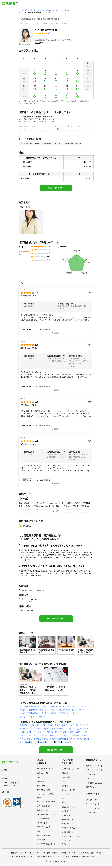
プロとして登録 (92, 800)
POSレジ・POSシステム (71, 836)
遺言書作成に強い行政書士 (33, 10)
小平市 (52, 735)
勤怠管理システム (68, 807)
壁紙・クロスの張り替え (46, 802)
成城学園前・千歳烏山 (81, 706)
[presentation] (24, 23)
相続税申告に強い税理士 (46, 844)
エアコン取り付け (43, 773)
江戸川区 (37, 732)
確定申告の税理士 (43, 835)
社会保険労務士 (67, 777)
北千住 (82, 710)
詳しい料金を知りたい (56, 188)
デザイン (65, 794)
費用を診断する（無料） (56, 619)
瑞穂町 (42, 742)
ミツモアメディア (92, 779)
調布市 (29, 735)
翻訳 (63, 798)
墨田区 (64, 725)
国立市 (52, 10)
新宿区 (43, 725)
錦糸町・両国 (25, 713)
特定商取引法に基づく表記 (72, 853)
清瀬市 (45, 739)
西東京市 (34, 742)
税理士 (39, 831)
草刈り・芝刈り (43, 810)
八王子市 (46, 732)
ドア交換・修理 (43, 819)
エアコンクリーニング (45, 769)
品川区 (78, 725)
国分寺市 (76, 735)
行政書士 (65, 773)
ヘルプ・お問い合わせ (94, 774)
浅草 (45, 717)
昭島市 (22, 735)
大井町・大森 (37, 710)
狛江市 (29, 739)
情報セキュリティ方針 (22, 857)
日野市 (59, 735)
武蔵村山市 (65, 739)
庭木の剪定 (41, 786)
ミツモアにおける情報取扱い (49, 853)
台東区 (57, 725)
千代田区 (23, 725)
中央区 (31, 725)
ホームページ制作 (68, 790)
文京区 (50, 725)
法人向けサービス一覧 (94, 770)
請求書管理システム (69, 832)
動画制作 (65, 786)
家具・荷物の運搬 (43, 806)
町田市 (36, 735)
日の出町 (50, 742)
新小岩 (57, 706)
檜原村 (58, 742)
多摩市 (74, 739)
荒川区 (71, 729)
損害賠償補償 (91, 787)
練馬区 (85, 729)
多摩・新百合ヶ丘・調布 (42, 706)
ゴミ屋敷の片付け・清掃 (46, 814)
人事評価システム (68, 824)
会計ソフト (66, 803)
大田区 (22, 729)
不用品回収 (41, 781)
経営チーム (6, 774)
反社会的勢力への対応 (93, 853)
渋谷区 (38, 729)
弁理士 (64, 781)
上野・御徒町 (25, 706)
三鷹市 (70, 732)
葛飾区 (29, 732)
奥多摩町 (66, 742)
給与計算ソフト (67, 811)
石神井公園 (66, 706)
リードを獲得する (92, 804)
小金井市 (44, 735)
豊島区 (59, 729)
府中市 (84, 732)
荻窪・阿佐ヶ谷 (51, 710)
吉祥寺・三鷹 (37, 713)
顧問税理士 (41, 840)
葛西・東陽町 (50, 713)
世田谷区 (30, 729)
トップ (21, 10)
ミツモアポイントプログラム (60, 857)
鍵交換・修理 (42, 823)
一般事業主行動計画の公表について (86, 857)
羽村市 (88, 739)
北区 (65, 729)
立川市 (54, 732)
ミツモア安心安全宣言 (94, 783)
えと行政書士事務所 (62, 10)
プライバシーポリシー (28, 853)
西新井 (62, 710)
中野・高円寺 (72, 710)
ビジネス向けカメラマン (71, 769)
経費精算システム (68, 815)
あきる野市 (24, 742)
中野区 (45, 729)
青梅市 (77, 732)
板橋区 (78, 729)
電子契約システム (68, 819)
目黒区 (85, 725)
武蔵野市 (62, 732)
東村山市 (67, 735)
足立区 (22, 732)
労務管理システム (68, 828)
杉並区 (52, 729)
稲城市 (81, 739)
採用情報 (5, 778)
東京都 (46, 10)
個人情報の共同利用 (40, 857)
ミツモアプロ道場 (92, 808)
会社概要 (5, 770)
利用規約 (14, 853)
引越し (39, 777)
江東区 (71, 725)
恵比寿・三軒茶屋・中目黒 (31, 717)
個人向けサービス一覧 (94, 766)
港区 (37, 725)
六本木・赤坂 (25, 710)
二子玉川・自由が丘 (65, 713)
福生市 (22, 739)
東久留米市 (54, 739)
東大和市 (37, 739)
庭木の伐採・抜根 (43, 790)
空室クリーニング (43, 827)
